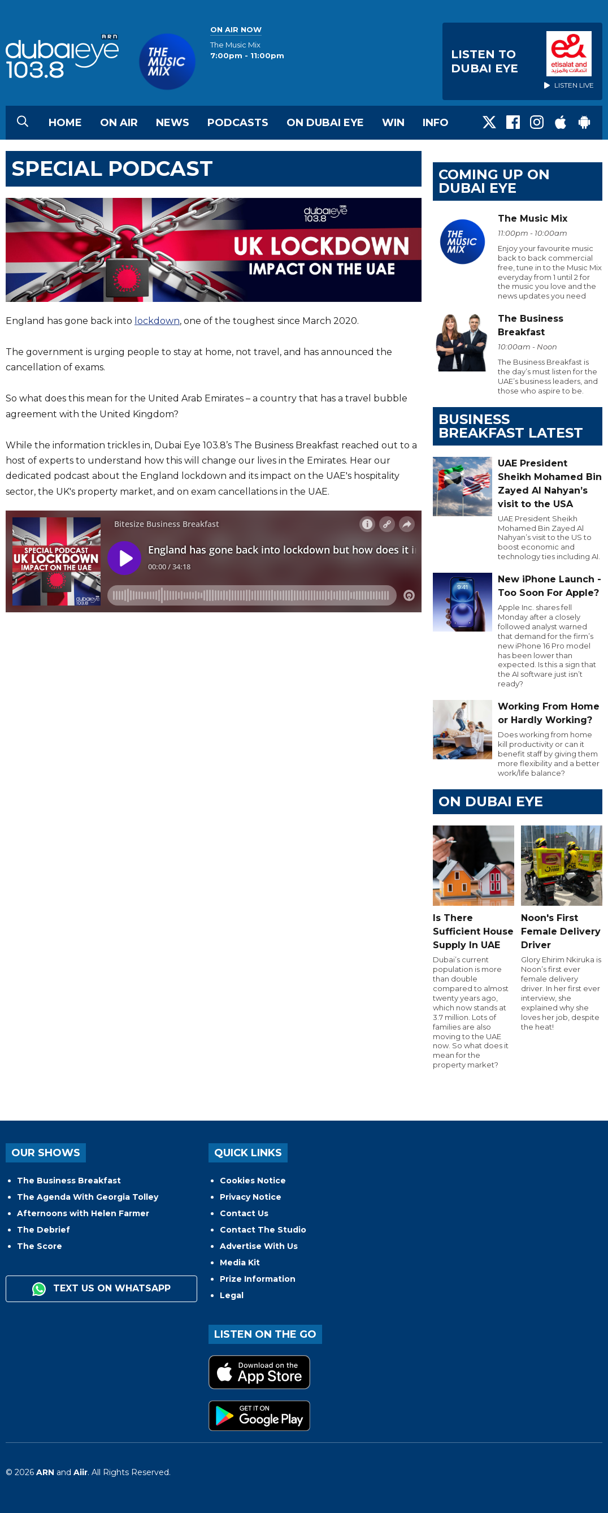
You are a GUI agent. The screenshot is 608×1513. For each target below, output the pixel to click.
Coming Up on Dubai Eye (494, 181)
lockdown (157, 320)
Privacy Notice (250, 1197)
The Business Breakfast (69, 1180)
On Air (119, 122)
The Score (39, 1246)
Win (393, 122)
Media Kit (240, 1262)
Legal (232, 1295)
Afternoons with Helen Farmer (83, 1213)
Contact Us (244, 1213)
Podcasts (237, 122)
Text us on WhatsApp (101, 1289)
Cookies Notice (253, 1180)
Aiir (80, 1472)
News (172, 122)
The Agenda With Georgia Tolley (87, 1197)
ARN (45, 1472)
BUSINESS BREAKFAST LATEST (510, 426)
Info (436, 122)
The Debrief (43, 1230)
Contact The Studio (263, 1230)
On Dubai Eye (325, 122)
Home (65, 122)
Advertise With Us (259, 1246)
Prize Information (258, 1279)
